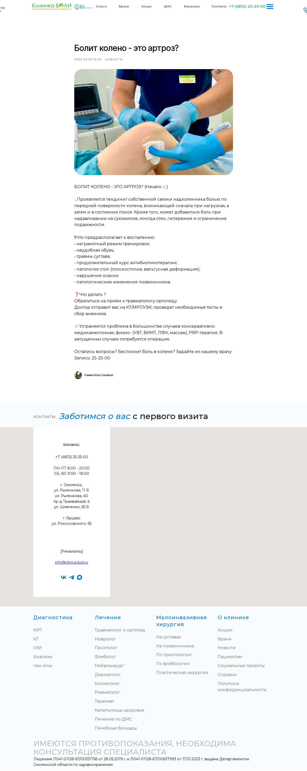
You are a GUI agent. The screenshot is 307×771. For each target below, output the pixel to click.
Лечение (108, 618)
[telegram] (71, 578)
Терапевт (104, 702)
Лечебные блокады (116, 729)
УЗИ (37, 649)
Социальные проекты (241, 666)
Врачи (124, 6)
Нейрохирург (109, 666)
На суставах (168, 638)
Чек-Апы (42, 666)
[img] (270, 6)
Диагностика (53, 618)
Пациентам (230, 657)
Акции (146, 6)
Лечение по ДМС (113, 720)
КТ (35, 640)
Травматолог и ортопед (120, 631)
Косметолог (107, 684)
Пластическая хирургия (182, 673)
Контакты (219, 6)
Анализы (42, 657)
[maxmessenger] (79, 578)
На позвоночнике (175, 647)
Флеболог (105, 657)
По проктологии (174, 656)
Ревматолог (107, 693)
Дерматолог (108, 675)
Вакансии (192, 6)
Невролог (105, 640)
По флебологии (173, 664)
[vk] (63, 578)
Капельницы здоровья (119, 711)
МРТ (37, 631)
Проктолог (106, 649)
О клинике (233, 618)
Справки (227, 675)
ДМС (168, 6)
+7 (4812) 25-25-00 (247, 6)
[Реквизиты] (71, 552)
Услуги (101, 6)
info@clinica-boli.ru (71, 563)
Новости (227, 649)
